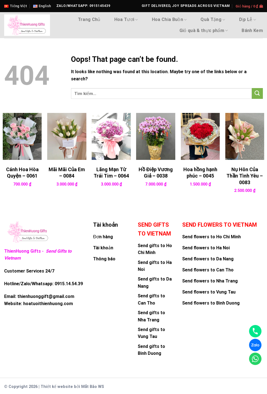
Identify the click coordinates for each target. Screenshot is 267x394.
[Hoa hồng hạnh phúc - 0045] (200, 136)
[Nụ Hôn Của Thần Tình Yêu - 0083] (245, 136)
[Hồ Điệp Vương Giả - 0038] (155, 136)
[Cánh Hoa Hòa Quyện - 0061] (22, 136)
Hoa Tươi (126, 19)
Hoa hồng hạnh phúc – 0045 (200, 172)
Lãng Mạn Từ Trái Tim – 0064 (111, 172)
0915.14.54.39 (69, 283)
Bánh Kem (252, 30)
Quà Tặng (212, 19)
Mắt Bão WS (92, 386)
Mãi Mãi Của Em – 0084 (67, 172)
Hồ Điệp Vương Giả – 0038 (156, 172)
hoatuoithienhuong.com (48, 303)
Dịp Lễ (247, 19)
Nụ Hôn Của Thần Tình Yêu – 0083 (244, 175)
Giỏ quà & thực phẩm (203, 30)
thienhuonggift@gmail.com (45, 296)
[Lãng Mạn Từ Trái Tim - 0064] (111, 136)
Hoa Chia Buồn (169, 19)
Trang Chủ (89, 19)
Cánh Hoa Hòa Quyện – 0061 (22, 172)
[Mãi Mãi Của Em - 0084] (66, 136)
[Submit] (257, 93)
